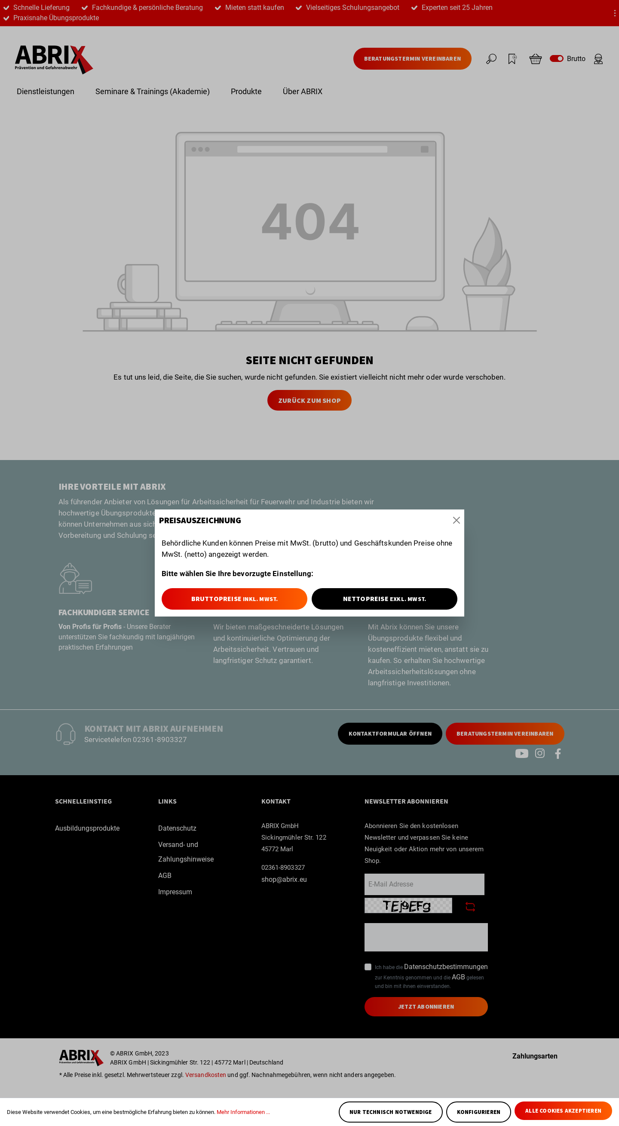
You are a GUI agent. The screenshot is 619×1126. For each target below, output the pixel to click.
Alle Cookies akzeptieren (563, 1110)
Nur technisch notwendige (390, 1112)
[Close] (456, 520)
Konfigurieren (479, 1112)
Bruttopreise (234, 598)
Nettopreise (384, 598)
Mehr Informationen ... (243, 1112)
